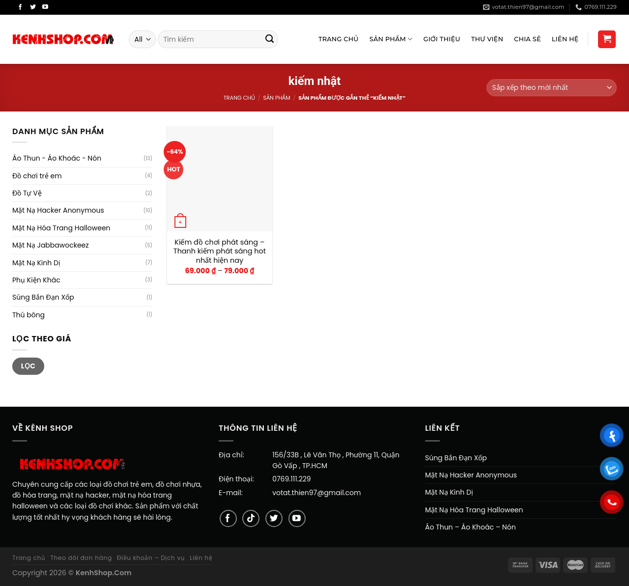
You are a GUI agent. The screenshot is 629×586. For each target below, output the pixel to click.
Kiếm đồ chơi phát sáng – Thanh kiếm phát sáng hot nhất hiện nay (219, 251)
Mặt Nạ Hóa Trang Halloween (61, 228)
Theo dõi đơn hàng (81, 558)
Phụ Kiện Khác (36, 280)
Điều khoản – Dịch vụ (151, 558)
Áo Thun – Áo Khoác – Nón (470, 527)
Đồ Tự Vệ (27, 193)
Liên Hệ (565, 39)
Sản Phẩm (391, 39)
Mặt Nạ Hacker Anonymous (58, 210)
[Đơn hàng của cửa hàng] (551, 87)
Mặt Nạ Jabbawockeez (50, 245)
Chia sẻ (527, 39)
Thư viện (487, 39)
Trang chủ (239, 98)
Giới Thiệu (442, 39)
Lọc (28, 366)
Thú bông (28, 315)
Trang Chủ (338, 39)
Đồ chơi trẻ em (37, 176)
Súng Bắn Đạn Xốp (43, 297)
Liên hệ (201, 558)
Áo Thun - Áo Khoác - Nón (56, 158)
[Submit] (270, 39)
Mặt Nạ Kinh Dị (36, 263)
